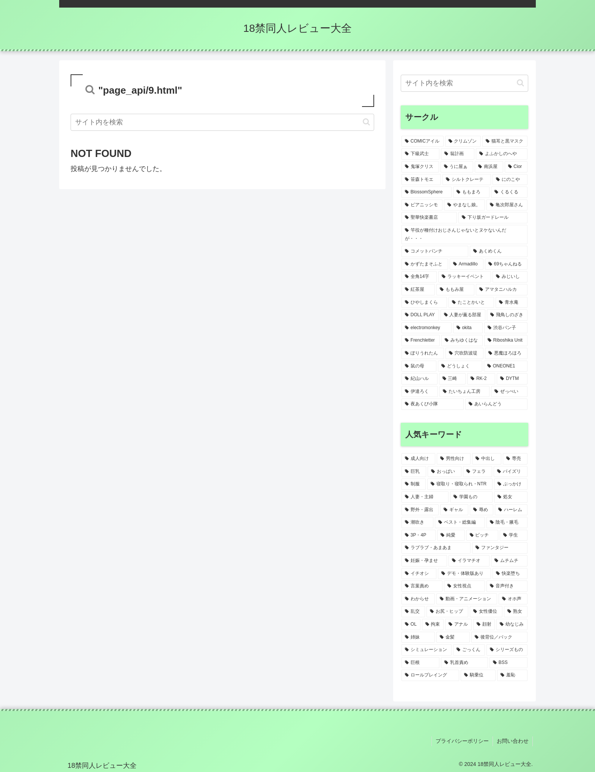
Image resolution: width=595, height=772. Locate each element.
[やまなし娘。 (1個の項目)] (464, 205)
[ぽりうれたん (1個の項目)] (422, 353)
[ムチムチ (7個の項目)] (509, 560)
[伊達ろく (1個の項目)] (419, 391)
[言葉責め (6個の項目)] (421, 586)
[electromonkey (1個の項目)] (426, 328)
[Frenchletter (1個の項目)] (420, 340)
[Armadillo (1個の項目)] (466, 264)
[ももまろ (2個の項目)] (471, 192)
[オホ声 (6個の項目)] (513, 599)
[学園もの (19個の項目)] (471, 497)
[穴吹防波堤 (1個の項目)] (464, 353)
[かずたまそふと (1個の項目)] (424, 264)
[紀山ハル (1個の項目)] (419, 378)
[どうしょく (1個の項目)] (460, 366)
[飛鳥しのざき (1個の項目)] (507, 315)
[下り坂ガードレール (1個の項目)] (492, 217)
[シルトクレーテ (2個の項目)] (466, 179)
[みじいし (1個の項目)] (510, 276)
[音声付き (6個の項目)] (506, 586)
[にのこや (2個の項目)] (510, 179)
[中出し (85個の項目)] (486, 458)
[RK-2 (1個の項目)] (481, 378)
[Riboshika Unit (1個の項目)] (505, 340)
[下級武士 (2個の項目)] (420, 154)
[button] (366, 122)
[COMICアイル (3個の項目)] (422, 141)
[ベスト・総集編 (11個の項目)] (460, 522)
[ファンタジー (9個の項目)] (499, 548)
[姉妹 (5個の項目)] (418, 637)
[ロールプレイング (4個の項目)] (430, 675)
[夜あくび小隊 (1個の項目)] (432, 404)
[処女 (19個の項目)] (510, 497)
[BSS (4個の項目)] (508, 662)
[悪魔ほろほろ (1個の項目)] (506, 353)
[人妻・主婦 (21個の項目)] (425, 497)
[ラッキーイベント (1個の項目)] (464, 276)
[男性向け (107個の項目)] (454, 458)
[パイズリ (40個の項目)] (510, 471)
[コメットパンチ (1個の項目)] (434, 251)
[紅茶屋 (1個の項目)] (418, 289)
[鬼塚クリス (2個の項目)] (420, 167)
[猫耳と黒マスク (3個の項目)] (504, 141)
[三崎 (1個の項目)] (452, 378)
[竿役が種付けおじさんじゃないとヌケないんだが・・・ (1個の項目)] (464, 234)
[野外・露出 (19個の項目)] (420, 510)
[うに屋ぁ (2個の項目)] (457, 167)
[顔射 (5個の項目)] (484, 624)
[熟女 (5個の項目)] (515, 611)
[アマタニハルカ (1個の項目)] (501, 289)
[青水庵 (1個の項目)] (511, 302)
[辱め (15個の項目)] (481, 510)
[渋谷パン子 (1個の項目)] (505, 328)
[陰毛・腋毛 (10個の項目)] (506, 522)
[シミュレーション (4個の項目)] (426, 650)
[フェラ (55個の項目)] (477, 471)
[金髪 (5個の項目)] (453, 637)
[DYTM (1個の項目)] (512, 378)
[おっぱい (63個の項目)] (444, 471)
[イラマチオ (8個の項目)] (469, 560)
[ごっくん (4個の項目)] (469, 650)
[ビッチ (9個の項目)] (482, 535)
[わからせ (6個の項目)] (418, 599)
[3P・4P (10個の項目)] (418, 535)
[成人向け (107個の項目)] (418, 458)
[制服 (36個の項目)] (413, 484)
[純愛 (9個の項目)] (451, 535)
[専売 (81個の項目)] (515, 458)
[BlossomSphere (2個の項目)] (426, 192)
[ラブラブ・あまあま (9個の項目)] (436, 548)
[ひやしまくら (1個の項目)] (424, 302)
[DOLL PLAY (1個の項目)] (420, 315)
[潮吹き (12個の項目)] (417, 522)
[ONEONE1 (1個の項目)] (505, 366)
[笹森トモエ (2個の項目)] (421, 179)
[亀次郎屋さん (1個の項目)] (506, 205)
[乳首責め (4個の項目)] (464, 662)
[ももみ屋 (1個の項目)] (455, 289)
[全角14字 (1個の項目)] (419, 276)
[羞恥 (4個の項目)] (512, 675)
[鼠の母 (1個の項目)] (418, 366)
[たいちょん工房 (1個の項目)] (464, 391)
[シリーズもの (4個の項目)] (506, 650)
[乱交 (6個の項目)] (413, 611)
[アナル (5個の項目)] (458, 624)
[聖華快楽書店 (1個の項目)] (429, 217)
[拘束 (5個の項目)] (433, 624)
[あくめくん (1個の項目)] (498, 251)
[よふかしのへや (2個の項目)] (501, 154)
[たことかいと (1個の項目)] (471, 302)
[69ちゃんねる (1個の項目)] (506, 264)
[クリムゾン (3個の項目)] (463, 141)
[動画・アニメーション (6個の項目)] (466, 599)
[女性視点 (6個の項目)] (464, 586)
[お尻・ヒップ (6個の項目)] (447, 611)
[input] (222, 122)
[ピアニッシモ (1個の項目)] (421, 205)
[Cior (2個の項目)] (516, 167)
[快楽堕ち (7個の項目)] (510, 573)
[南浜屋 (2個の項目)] (489, 167)
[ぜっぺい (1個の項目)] (509, 391)
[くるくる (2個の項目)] (509, 192)
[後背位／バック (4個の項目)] (499, 637)
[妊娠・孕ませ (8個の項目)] (424, 560)
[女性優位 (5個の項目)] (486, 611)
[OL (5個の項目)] (410, 624)
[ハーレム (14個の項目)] (511, 510)
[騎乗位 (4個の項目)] (478, 675)
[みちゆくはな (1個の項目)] (462, 340)
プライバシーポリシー (462, 741)
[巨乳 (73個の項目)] (413, 471)
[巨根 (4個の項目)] (420, 662)
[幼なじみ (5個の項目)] (511, 624)
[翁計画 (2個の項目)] (457, 154)
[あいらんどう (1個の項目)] (496, 404)
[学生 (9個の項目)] (513, 535)
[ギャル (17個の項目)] (454, 510)
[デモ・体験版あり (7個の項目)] (464, 573)
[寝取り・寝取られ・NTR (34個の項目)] (460, 484)
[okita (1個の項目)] (468, 328)
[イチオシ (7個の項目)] (418, 573)
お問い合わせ (513, 741)
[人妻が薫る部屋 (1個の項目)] (463, 315)
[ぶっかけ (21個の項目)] (510, 484)
